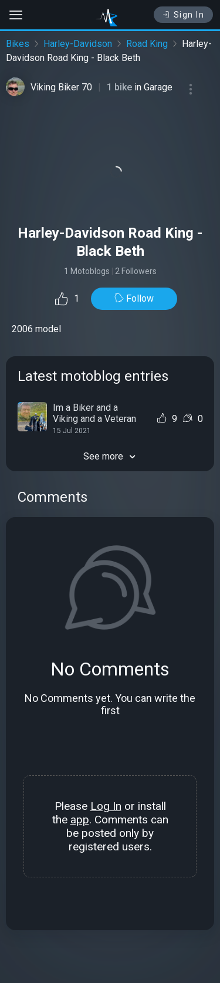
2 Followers (136, 271)
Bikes (17, 43)
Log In (105, 806)
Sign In (183, 14)
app (79, 819)
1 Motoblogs (87, 271)
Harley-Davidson (77, 43)
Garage (158, 87)
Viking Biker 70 (61, 87)
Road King (147, 43)
